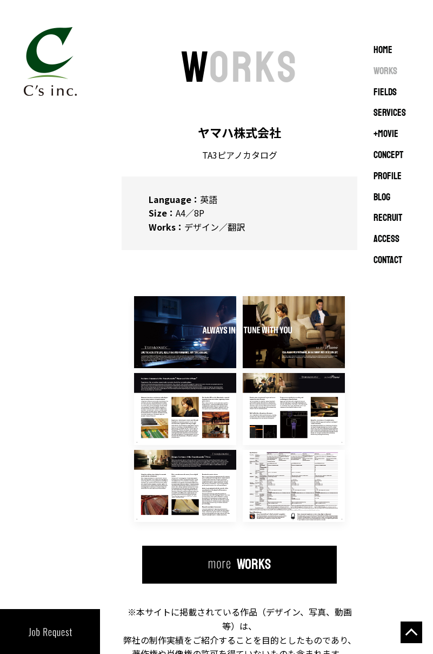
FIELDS (385, 92)
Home (383, 50)
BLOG (382, 197)
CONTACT (388, 260)
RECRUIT (388, 218)
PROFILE (388, 176)
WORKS (385, 71)
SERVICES (390, 113)
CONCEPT (388, 155)
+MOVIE (386, 134)
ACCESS (386, 239)
